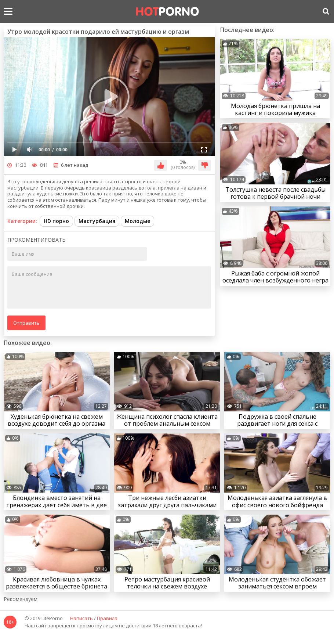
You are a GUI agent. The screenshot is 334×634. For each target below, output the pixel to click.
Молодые (137, 220)
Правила (107, 619)
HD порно (56, 220)
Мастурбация (97, 220)
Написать (81, 619)
